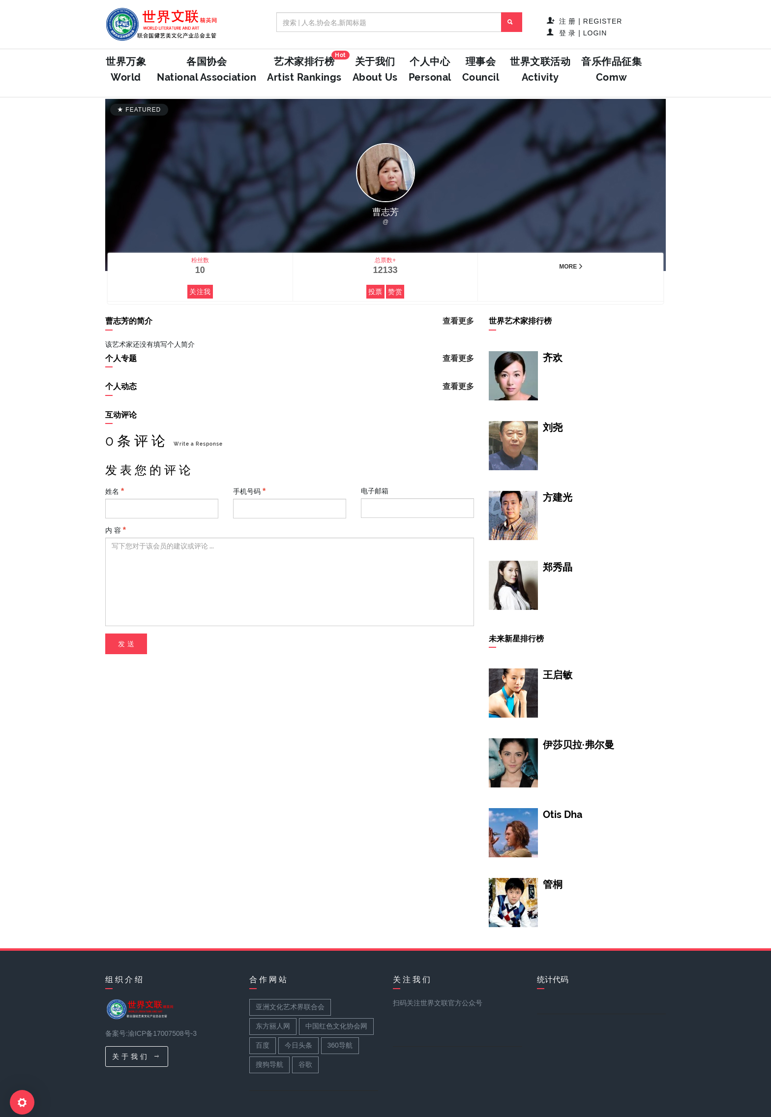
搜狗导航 (269, 1064)
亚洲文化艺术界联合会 (290, 1007)
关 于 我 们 (135, 1056)
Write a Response (198, 444)
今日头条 (298, 1045)
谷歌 (305, 1064)
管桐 (553, 884)
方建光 (557, 497)
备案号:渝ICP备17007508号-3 (151, 1033)
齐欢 (553, 357)
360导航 (340, 1045)
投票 (375, 292)
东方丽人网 (273, 1026)
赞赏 (395, 292)
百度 (262, 1045)
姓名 (114, 491)
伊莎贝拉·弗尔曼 (578, 745)
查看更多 (458, 321)
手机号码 (249, 491)
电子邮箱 (374, 491)
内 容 (115, 530)
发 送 (126, 644)
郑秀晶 (557, 567)
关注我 (200, 292)
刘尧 (553, 427)
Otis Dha (562, 814)
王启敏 (557, 675)
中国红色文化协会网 (336, 1026)
